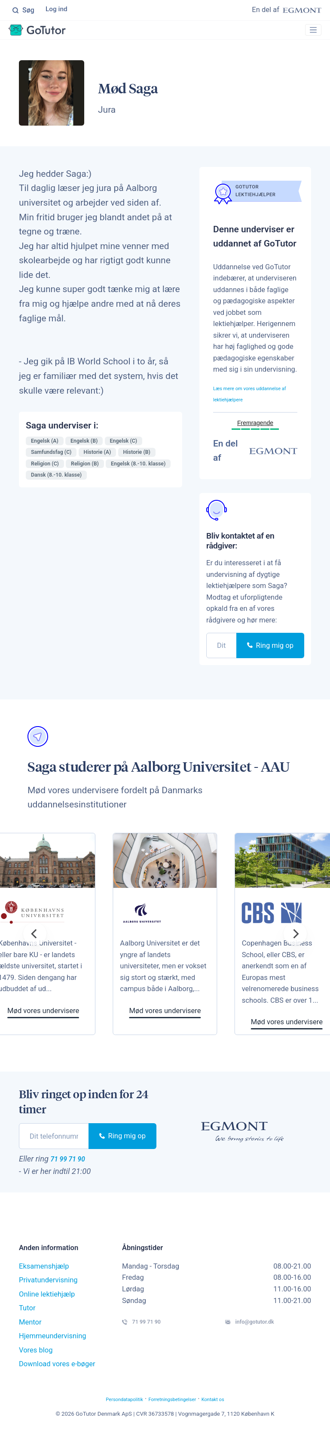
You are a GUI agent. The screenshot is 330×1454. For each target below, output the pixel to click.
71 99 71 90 (76, 1177)
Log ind (57, 10)
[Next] (295, 950)
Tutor (27, 1328)
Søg (23, 10)
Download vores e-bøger (57, 1384)
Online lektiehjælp (47, 1314)
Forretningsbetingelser (175, 1418)
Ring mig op (270, 662)
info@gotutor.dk (266, 1344)
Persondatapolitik (107, 1418)
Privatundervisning (48, 1300)
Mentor (30, 1342)
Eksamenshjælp (44, 1286)
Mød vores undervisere (191, 1027)
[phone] (221, 662)
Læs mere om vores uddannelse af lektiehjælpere (244, 404)
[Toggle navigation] (309, 32)
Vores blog (36, 1370)
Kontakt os (234, 1418)
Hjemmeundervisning (52, 1356)
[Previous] (34, 950)
